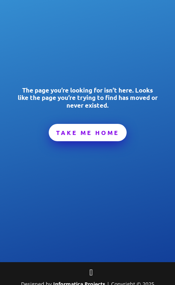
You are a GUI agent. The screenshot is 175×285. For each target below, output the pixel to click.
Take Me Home (87, 132)
